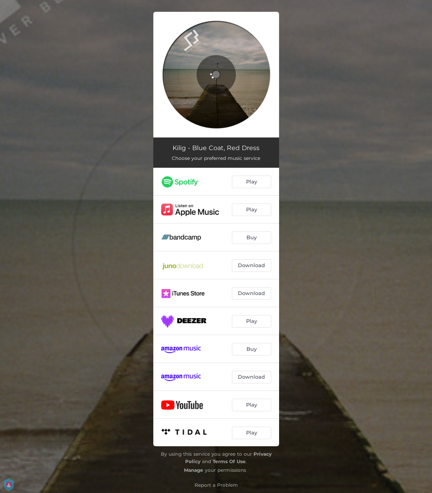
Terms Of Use (229, 461)
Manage (193, 470)
